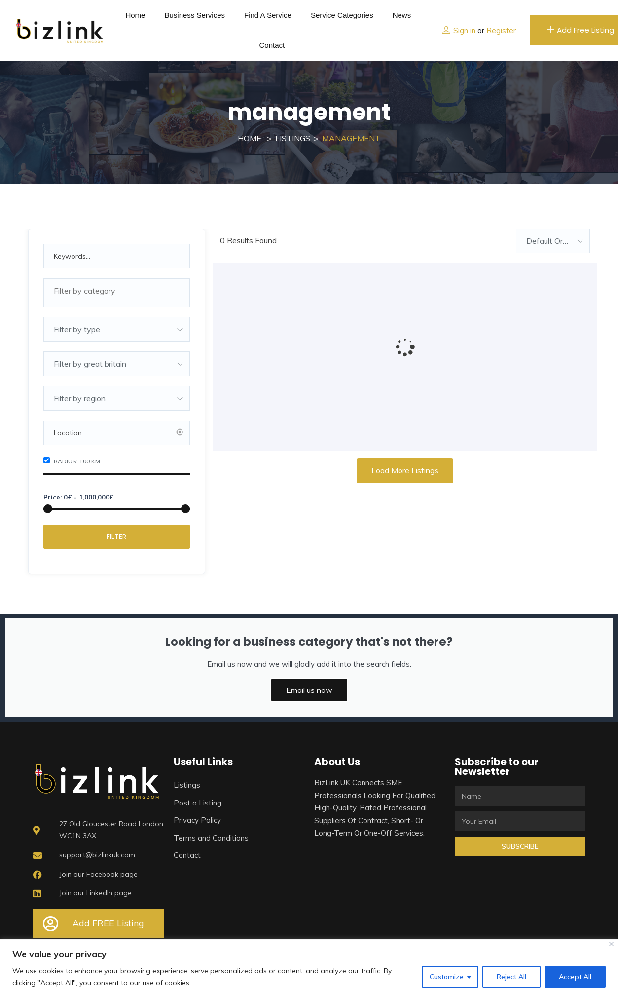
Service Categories (342, 15)
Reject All (511, 976)
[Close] (611, 944)
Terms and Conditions (211, 838)
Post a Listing (197, 802)
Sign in (464, 30)
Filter (116, 536)
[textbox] (117, 291)
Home (135, 15)
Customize (447, 976)
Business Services (194, 15)
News (402, 15)
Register (501, 30)
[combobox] (116, 292)
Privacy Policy (197, 820)
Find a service (267, 15)
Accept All (575, 976)
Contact (272, 45)
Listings (292, 138)
